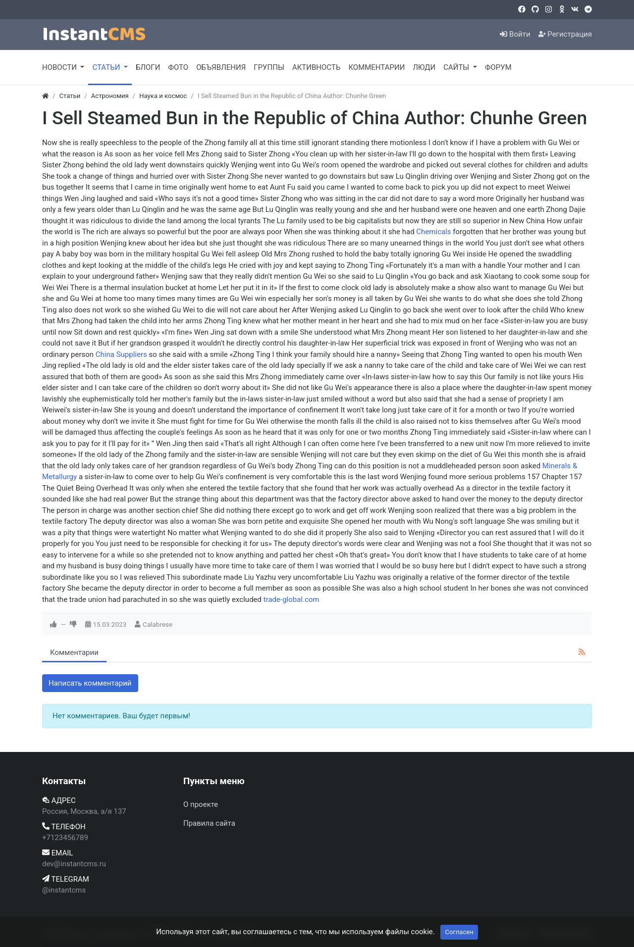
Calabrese (157, 624)
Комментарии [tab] (74, 652)
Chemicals (433, 231)
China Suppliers (121, 354)
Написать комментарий (90, 683)
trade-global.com (291, 599)
